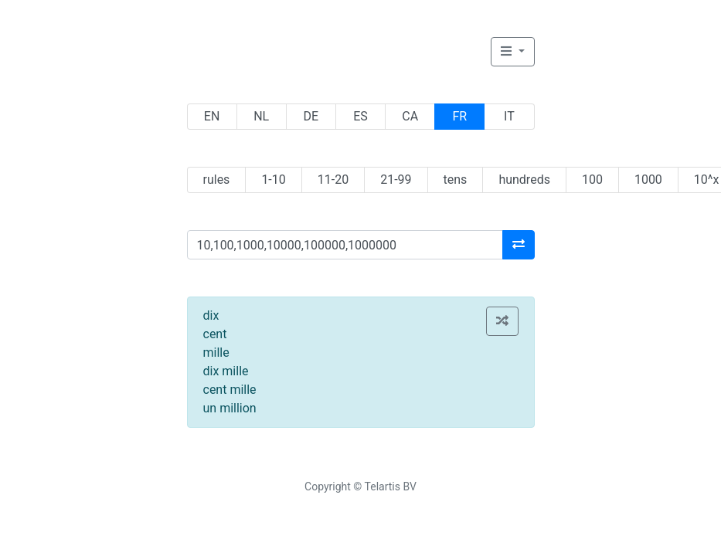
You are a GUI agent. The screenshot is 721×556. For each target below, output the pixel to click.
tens (456, 179)
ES (360, 116)
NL (261, 116)
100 (592, 179)
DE (311, 116)
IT (509, 116)
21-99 (395, 179)
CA (410, 116)
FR (459, 116)
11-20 (333, 179)
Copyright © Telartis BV (360, 486)
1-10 (273, 179)
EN (212, 116)
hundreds (524, 179)
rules (216, 179)
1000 (648, 179)
